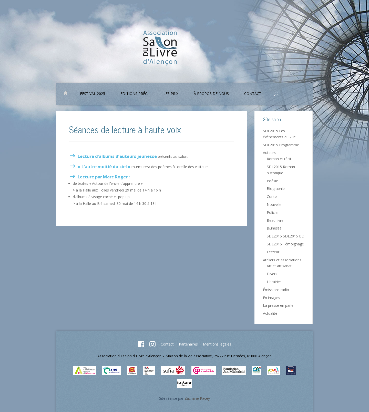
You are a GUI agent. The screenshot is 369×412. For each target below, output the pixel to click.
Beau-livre (275, 220)
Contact (252, 94)
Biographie (276, 188)
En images (271, 297)
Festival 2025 (92, 94)
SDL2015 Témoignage (285, 244)
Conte (272, 196)
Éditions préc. (134, 94)
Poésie (272, 180)
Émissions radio (276, 289)
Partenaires (188, 344)
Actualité (270, 313)
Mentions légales (217, 344)
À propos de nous (211, 94)
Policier (273, 212)
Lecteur (273, 252)
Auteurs (269, 152)
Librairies (274, 281)
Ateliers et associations (282, 259)
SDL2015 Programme (281, 144)
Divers (272, 273)
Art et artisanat (279, 265)
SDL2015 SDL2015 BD (285, 236)
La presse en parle (278, 305)
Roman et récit (279, 158)
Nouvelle (274, 204)
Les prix (170, 94)
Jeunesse (274, 228)
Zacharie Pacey (197, 398)
